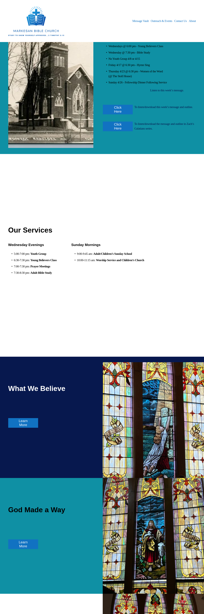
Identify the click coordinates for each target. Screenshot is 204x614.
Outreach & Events (161, 21)
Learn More (23, 423)
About (192, 21)
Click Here (118, 109)
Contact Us (180, 21)
